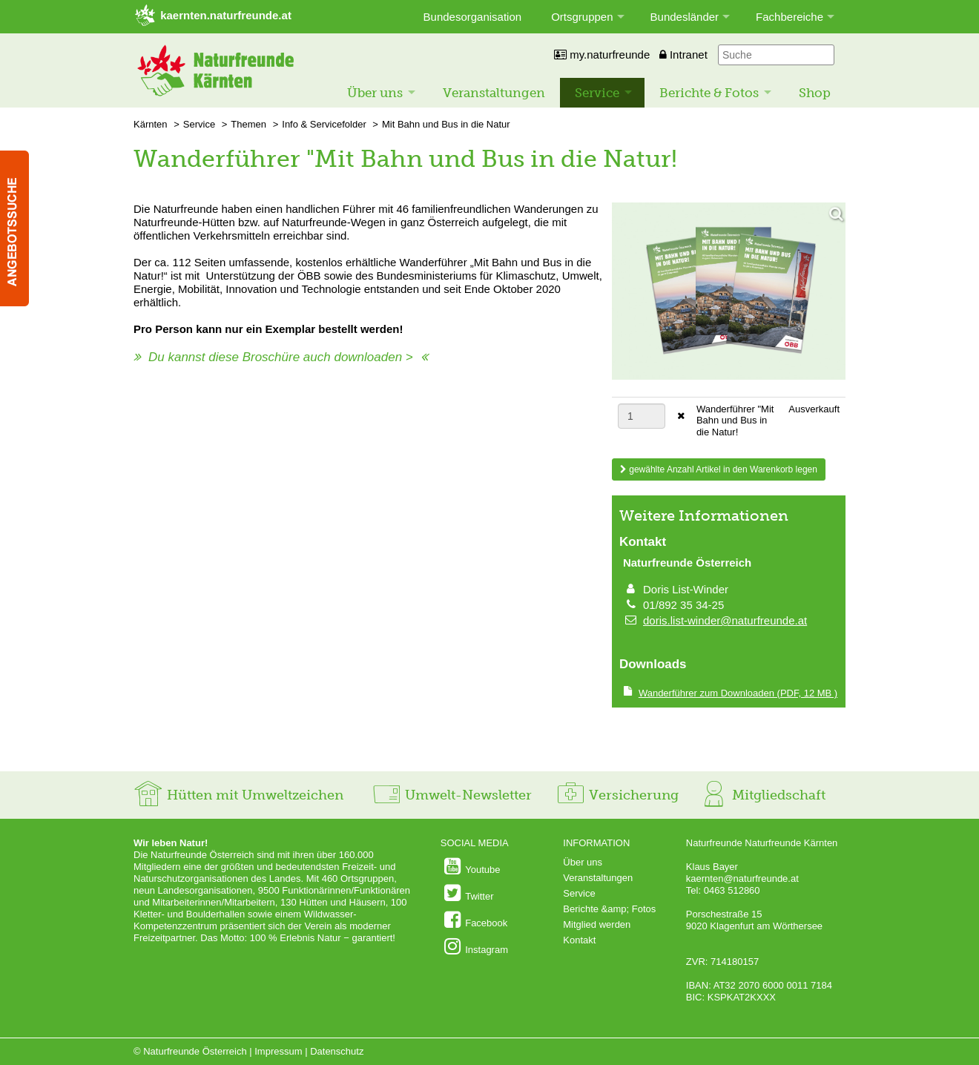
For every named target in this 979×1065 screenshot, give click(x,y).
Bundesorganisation (472, 16)
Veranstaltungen (494, 92)
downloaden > (373, 357)
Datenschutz (336, 1051)
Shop (815, 92)
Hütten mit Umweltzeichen (238, 795)
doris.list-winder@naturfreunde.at (725, 620)
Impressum (278, 1051)
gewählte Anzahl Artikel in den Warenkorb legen (718, 469)
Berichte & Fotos (709, 92)
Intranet (683, 54)
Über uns (375, 92)
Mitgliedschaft (762, 795)
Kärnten (151, 124)
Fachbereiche (789, 16)
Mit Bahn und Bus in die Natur (446, 124)
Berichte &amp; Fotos (609, 908)
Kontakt (579, 940)
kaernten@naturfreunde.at (742, 878)
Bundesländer (684, 16)
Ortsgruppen (582, 16)
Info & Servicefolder (324, 124)
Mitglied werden (596, 924)
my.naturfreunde (602, 54)
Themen (248, 124)
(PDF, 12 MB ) (738, 693)
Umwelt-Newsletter (452, 795)
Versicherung (617, 795)
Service (597, 92)
